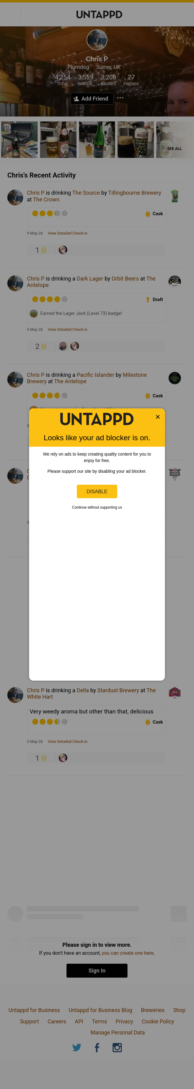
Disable (97, 491)
